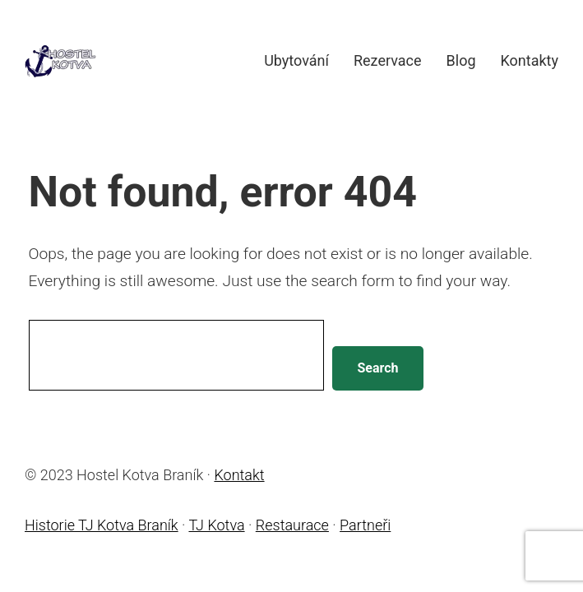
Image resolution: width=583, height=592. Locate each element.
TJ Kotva (216, 525)
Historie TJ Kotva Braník (101, 525)
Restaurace (292, 525)
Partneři (365, 525)
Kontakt (239, 474)
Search (377, 368)
